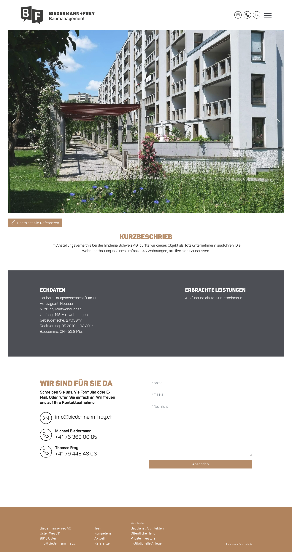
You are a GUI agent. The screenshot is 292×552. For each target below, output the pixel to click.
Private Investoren (144, 538)
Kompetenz (102, 533)
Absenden (200, 464)
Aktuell (99, 538)
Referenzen (103, 543)
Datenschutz (245, 544)
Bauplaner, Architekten (147, 528)
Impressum (232, 544)
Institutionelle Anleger (147, 543)
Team (98, 528)
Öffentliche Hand (143, 533)
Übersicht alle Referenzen (38, 223)
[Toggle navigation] (267, 16)
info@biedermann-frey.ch (76, 417)
